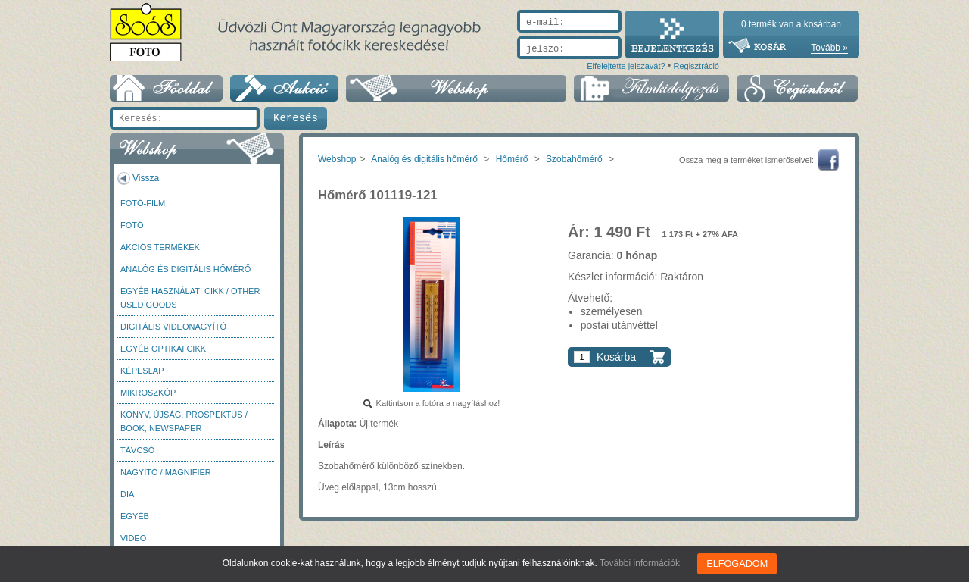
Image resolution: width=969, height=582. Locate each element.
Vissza (145, 178)
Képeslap (142, 370)
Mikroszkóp (148, 392)
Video (133, 538)
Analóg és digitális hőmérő (185, 269)
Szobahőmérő (574, 159)
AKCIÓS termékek (160, 247)
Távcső (137, 450)
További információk (641, 563)
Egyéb (134, 516)
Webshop (337, 159)
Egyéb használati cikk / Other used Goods (190, 297)
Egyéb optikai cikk (163, 348)
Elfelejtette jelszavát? (626, 65)
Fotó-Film (142, 203)
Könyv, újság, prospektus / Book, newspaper (184, 421)
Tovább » (829, 47)
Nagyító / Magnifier (165, 472)
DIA (127, 494)
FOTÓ (132, 225)
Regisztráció (696, 65)
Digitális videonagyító (173, 326)
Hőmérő (512, 159)
